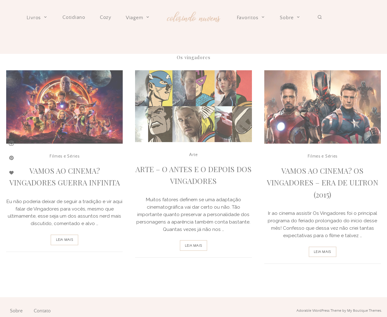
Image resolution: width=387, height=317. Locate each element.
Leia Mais (64, 240)
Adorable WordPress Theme (318, 311)
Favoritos (251, 17)
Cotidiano (73, 17)
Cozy (105, 17)
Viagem (138, 17)
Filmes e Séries (64, 156)
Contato (42, 311)
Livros (37, 17)
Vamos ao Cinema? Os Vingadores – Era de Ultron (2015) (322, 182)
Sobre (290, 17)
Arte (193, 154)
